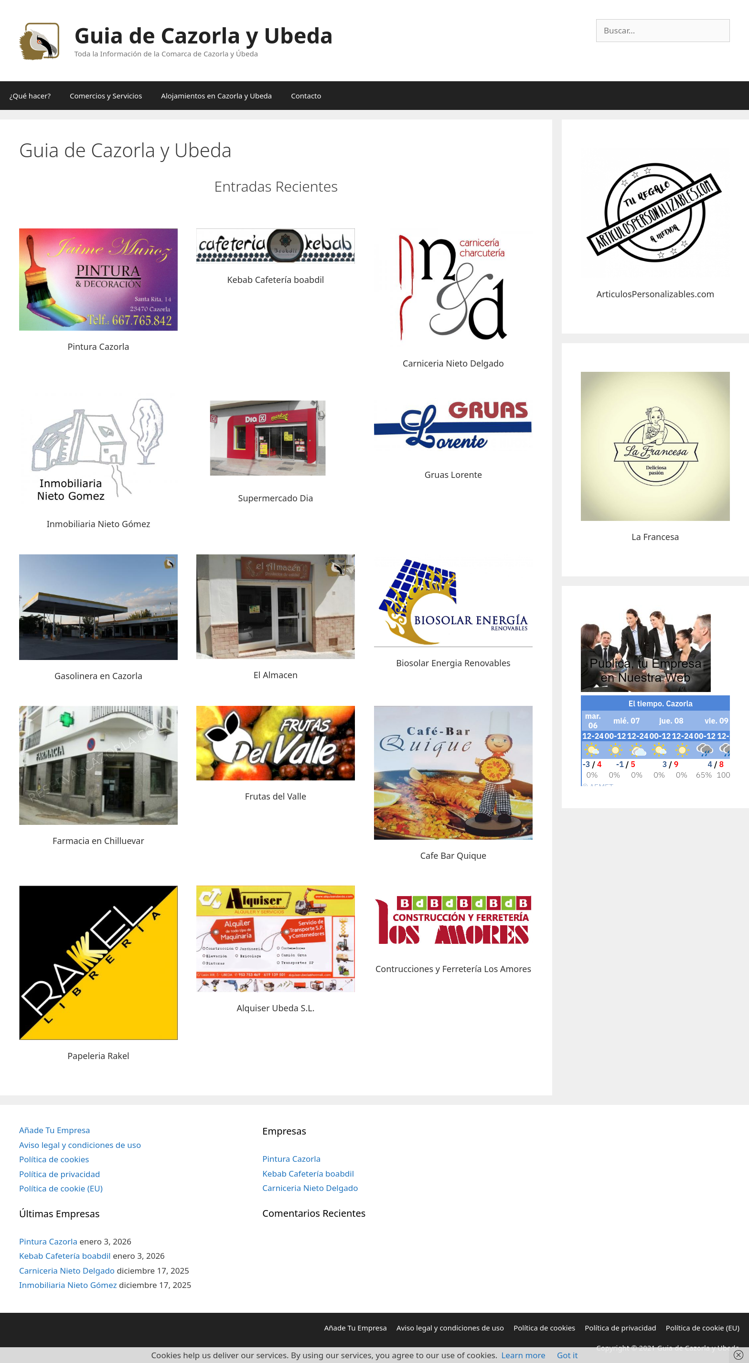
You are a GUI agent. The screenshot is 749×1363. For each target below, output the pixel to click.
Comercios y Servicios (106, 95)
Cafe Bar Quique (453, 855)
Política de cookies (54, 1159)
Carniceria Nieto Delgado (453, 363)
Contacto (306, 95)
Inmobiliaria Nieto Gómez (98, 524)
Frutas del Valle (275, 796)
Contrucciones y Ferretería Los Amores (453, 968)
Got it (567, 1355)
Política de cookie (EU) (61, 1188)
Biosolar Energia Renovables (453, 663)
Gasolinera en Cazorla (98, 676)
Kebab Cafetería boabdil (275, 279)
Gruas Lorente (453, 474)
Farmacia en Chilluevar (98, 840)
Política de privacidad (59, 1173)
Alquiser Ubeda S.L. (275, 1008)
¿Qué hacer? (30, 95)
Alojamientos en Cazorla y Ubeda (216, 95)
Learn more (523, 1355)
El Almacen (276, 675)
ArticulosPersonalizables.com (656, 294)
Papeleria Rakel (98, 1055)
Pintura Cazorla (98, 346)
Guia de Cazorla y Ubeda (204, 35)
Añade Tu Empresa (54, 1130)
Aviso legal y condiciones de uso (80, 1144)
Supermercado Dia (275, 498)
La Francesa (655, 536)
